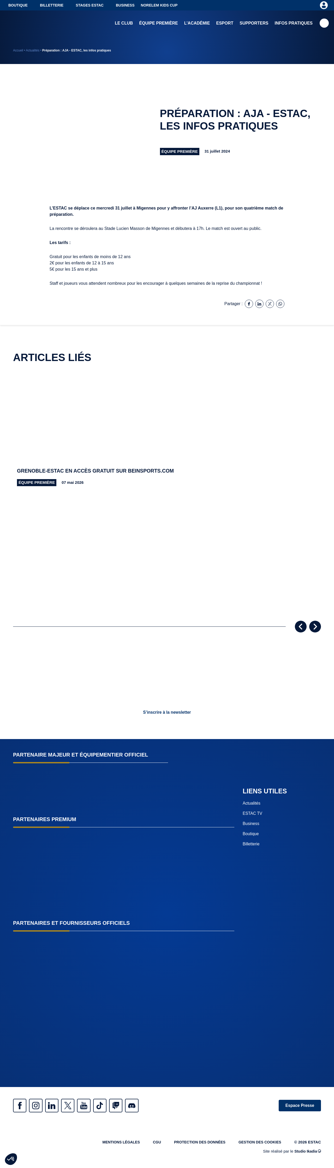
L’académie (197, 23)
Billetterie (51, 5)
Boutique (18, 5)
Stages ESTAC (90, 5)
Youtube (94, 1105)
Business (125, 5)
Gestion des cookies (258, 1143)
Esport (224, 23)
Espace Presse (298, 1105)
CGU (149, 1143)
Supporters (254, 23)
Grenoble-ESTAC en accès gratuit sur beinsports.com (98, 471)
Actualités (32, 50)
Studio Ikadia (307, 1153)
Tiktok (112, 1105)
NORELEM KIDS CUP (159, 5)
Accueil (18, 50)
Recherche (324, 23)
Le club (124, 23)
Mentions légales (112, 1143)
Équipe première (158, 23)
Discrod (148, 1105)
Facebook (21, 1105)
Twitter (75, 1105)
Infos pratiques (294, 23)
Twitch (130, 1105)
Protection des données (194, 1143)
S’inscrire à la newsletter (167, 712)
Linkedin (57, 1105)
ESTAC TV (253, 813)
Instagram (39, 1105)
